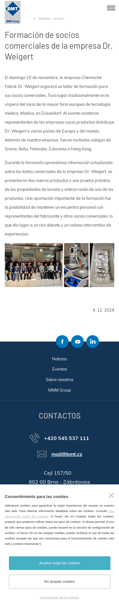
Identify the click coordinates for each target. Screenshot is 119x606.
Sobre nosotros (59, 379)
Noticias (59, 358)
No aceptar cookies (59, 581)
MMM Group (59, 390)
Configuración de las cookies (59, 597)
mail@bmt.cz (66, 454)
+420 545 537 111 (66, 438)
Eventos (59, 369)
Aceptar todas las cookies (59, 563)
